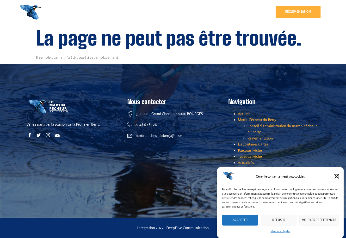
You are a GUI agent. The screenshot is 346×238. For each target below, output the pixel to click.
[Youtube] (58, 135)
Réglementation (298, 11)
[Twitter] (40, 135)
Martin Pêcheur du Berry (101, 12)
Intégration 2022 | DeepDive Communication (173, 228)
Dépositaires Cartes (149, 11)
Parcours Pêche (188, 11)
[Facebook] (31, 135)
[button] (336, 176)
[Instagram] (49, 135)
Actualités (256, 12)
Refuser (278, 220)
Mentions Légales (280, 231)
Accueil (244, 114)
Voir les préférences (319, 220)
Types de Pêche (223, 11)
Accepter (240, 220)
